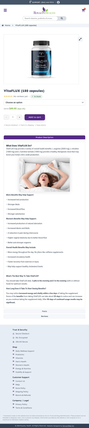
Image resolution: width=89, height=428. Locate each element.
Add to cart (35, 117)
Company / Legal (21, 400)
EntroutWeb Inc (68, 426)
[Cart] (83, 10)
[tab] (44, 137)
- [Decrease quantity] (6, 117)
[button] (5, 11)
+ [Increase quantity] (19, 117)
